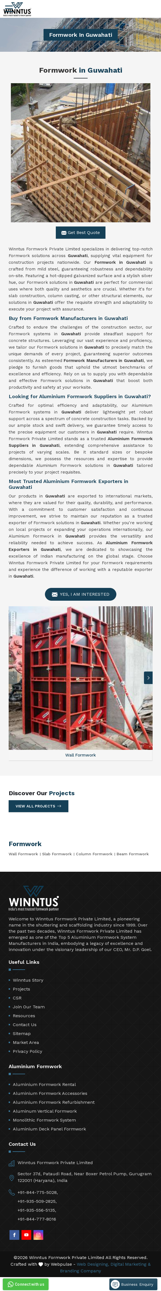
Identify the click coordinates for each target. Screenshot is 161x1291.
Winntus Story (28, 980)
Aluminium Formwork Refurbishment (54, 1102)
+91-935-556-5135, (37, 1210)
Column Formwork (94, 854)
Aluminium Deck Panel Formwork (49, 1129)
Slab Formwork (57, 854)
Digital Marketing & (130, 1264)
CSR (17, 998)
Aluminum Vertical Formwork (45, 1111)
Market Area (26, 1042)
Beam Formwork (133, 854)
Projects (21, 989)
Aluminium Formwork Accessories (50, 1093)
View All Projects (38, 806)
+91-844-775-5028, (38, 1192)
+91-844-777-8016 (37, 1219)
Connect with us (25, 1284)
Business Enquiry (132, 1284)
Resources (24, 1015)
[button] (148, 678)
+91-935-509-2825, (37, 1201)
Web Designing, (93, 1264)
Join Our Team (29, 1006)
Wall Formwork (23, 854)
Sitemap (22, 1033)
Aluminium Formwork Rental (44, 1084)
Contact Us (25, 1024)
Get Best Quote (80, 232)
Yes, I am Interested (80, 594)
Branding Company (80, 1270)
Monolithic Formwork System (44, 1120)
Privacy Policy (27, 1051)
